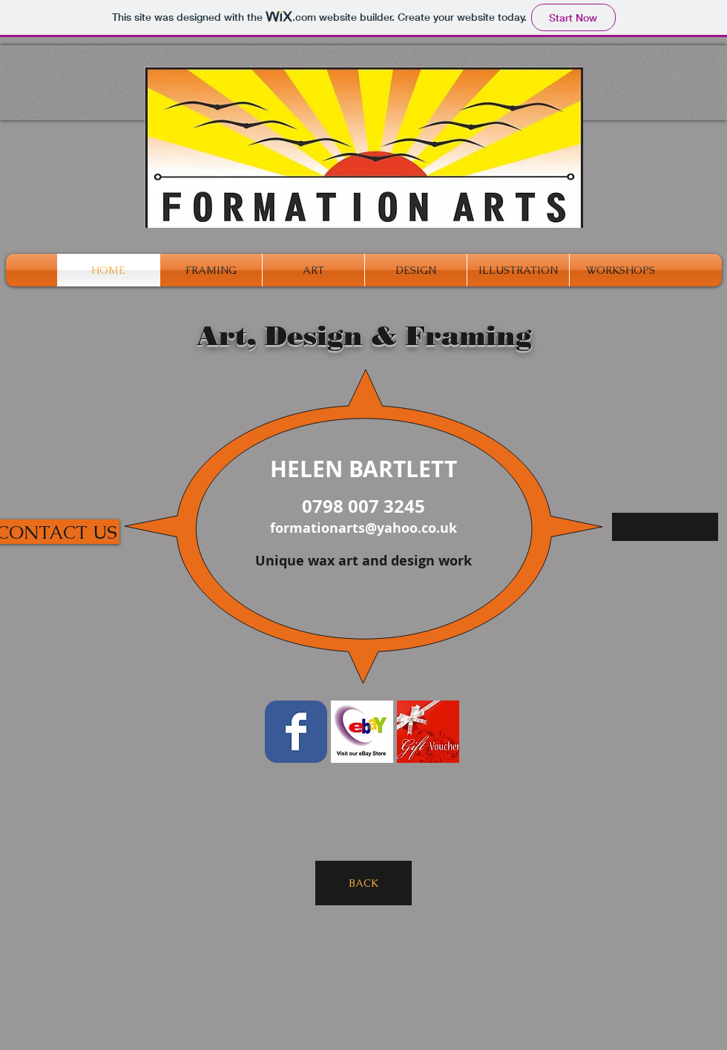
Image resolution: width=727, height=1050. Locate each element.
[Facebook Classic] (296, 731)
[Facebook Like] (570, 955)
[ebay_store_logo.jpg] (362, 731)
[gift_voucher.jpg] (428, 731)
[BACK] (363, 883)
